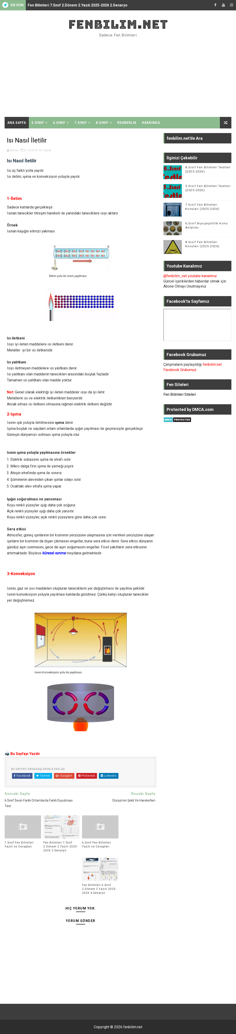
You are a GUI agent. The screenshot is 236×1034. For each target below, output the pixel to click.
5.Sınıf (38, 123)
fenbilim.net (118, 24)
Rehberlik (126, 123)
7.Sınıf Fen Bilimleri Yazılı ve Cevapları (19, 844)
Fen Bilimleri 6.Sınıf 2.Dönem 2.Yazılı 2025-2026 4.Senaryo (99, 888)
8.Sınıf (102, 123)
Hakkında (151, 123)
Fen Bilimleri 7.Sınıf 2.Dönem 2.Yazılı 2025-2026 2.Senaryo (77, 5)
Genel (47, 150)
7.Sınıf (80, 123)
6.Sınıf (59, 123)
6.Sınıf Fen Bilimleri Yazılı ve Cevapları (96, 844)
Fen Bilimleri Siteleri (179, 394)
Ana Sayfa (16, 123)
